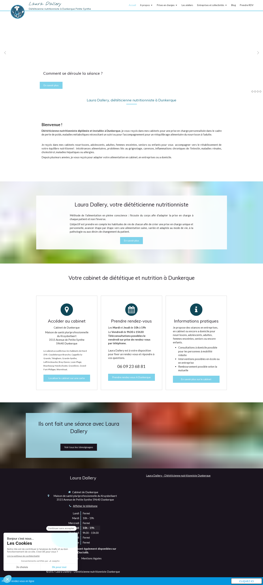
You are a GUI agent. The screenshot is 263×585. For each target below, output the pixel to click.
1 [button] (252, 91)
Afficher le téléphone (85, 505)
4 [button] (260, 91)
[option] (131, 52)
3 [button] (258, 91)
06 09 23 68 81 (131, 366)
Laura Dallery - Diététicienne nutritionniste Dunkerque (178, 475)
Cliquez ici (246, 581)
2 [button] (255, 91)
